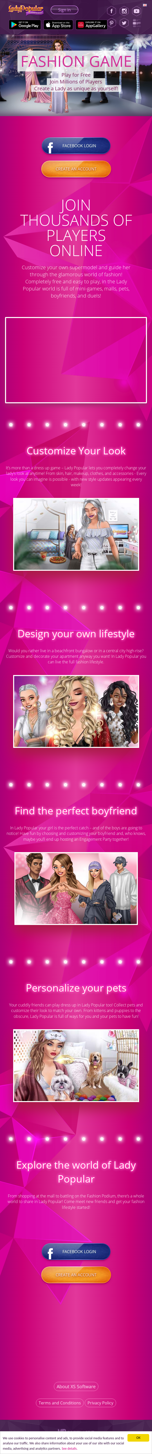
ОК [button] (138, 1438)
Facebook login (76, 146)
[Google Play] (25, 25)
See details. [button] (70, 1448)
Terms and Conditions (60, 1403)
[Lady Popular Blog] (138, 23)
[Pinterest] (111, 23)
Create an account (76, 169)
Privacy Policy (100, 1403)
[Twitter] (124, 23)
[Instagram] (124, 11)
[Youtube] (138, 11)
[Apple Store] (58, 25)
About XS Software (76, 1386)
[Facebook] (111, 11)
